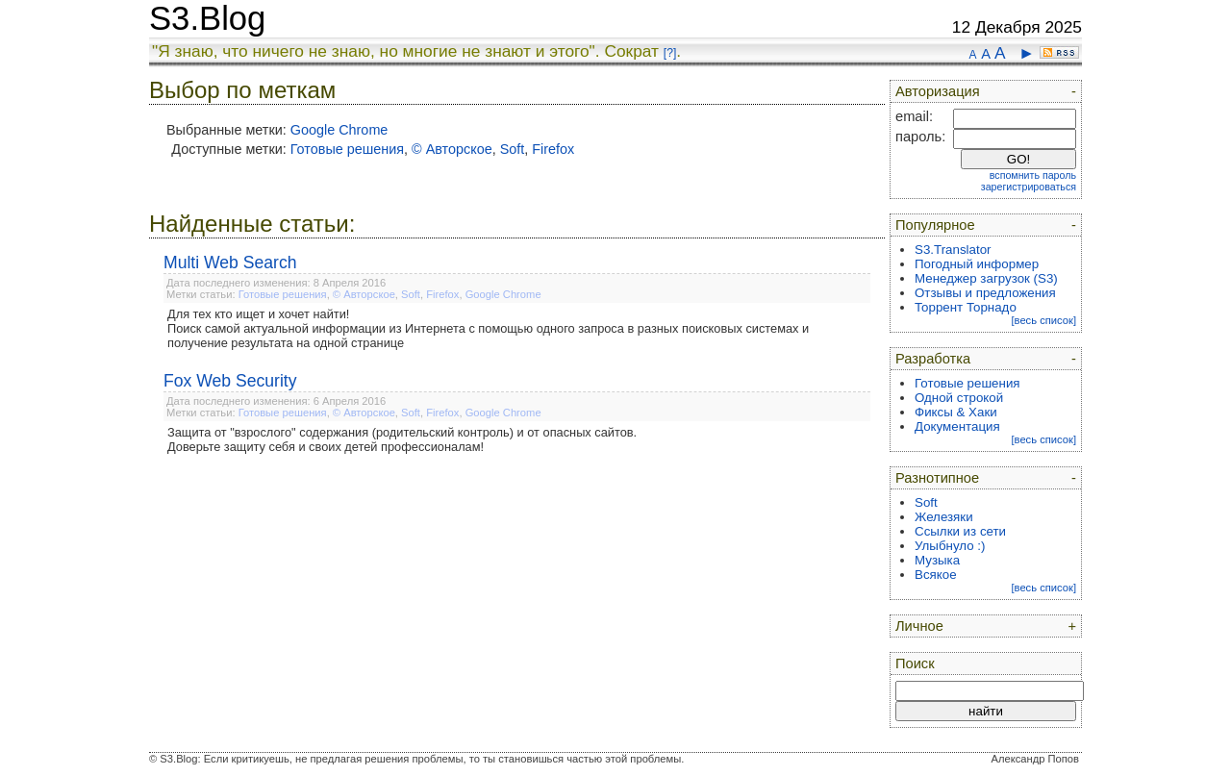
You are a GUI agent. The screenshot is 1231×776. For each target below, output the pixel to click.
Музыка (937, 560)
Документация (957, 426)
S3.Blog (207, 18)
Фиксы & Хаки (956, 412)
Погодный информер (977, 264)
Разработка (932, 358)
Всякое (936, 574)
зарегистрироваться (1028, 186)
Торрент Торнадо (966, 307)
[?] (670, 53)
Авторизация (937, 91)
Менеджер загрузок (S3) (986, 278)
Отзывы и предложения (985, 293)
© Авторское (452, 149)
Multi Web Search (230, 262)
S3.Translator (953, 249)
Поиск (915, 663)
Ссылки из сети (960, 531)
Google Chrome (339, 130)
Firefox (553, 149)
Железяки (944, 517)
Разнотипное (937, 478)
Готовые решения (347, 149)
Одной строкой (959, 397)
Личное (919, 626)
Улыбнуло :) (950, 545)
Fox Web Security (230, 380)
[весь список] (1043, 320)
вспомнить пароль (1033, 175)
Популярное (935, 225)
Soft (512, 149)
